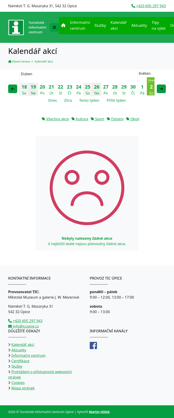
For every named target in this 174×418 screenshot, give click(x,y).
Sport (97, 118)
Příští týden (116, 100)
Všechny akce (55, 118)
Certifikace (20, 360)
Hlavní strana (19, 61)
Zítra (68, 100)
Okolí (132, 118)
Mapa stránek (23, 388)
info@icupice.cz (23, 326)
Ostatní (115, 118)
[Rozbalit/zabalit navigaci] (54, 27)
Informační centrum (80, 25)
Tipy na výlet (159, 25)
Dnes (52, 100)
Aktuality (139, 25)
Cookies (18, 382)
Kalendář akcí (119, 25)
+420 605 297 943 (148, 5)
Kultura (80, 118)
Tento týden (89, 100)
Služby (100, 25)
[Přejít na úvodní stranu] (27, 27)
